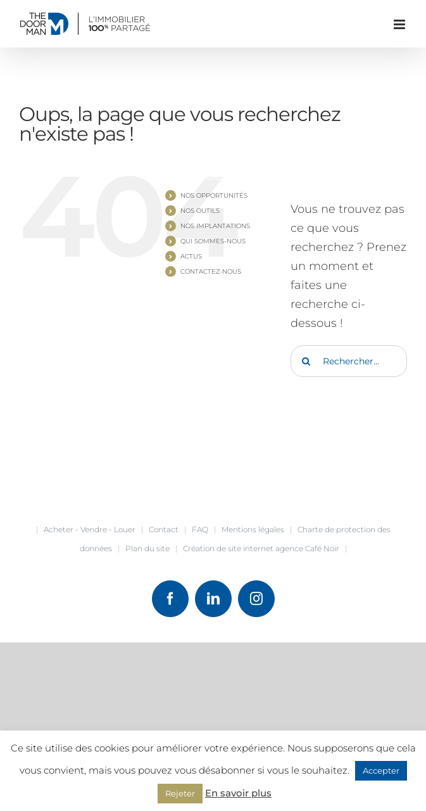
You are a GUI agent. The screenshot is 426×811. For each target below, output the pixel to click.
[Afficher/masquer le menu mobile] (400, 24)
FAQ (200, 529)
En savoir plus (238, 793)
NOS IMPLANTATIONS (215, 226)
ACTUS (191, 256)
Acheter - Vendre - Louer (89, 529)
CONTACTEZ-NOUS (210, 271)
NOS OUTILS (200, 211)
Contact (164, 529)
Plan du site (147, 548)
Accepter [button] (381, 770)
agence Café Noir (307, 548)
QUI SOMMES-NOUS (213, 241)
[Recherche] (306, 361)
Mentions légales (253, 529)
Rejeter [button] (180, 793)
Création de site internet (228, 548)
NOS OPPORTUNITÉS (213, 195)
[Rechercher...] (349, 361)
